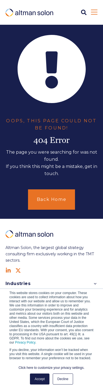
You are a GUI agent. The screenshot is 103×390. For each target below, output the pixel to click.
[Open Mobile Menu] (94, 12)
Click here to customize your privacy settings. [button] (51, 368)
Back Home (51, 199)
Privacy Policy (25, 342)
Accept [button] (40, 379)
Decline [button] (62, 379)
